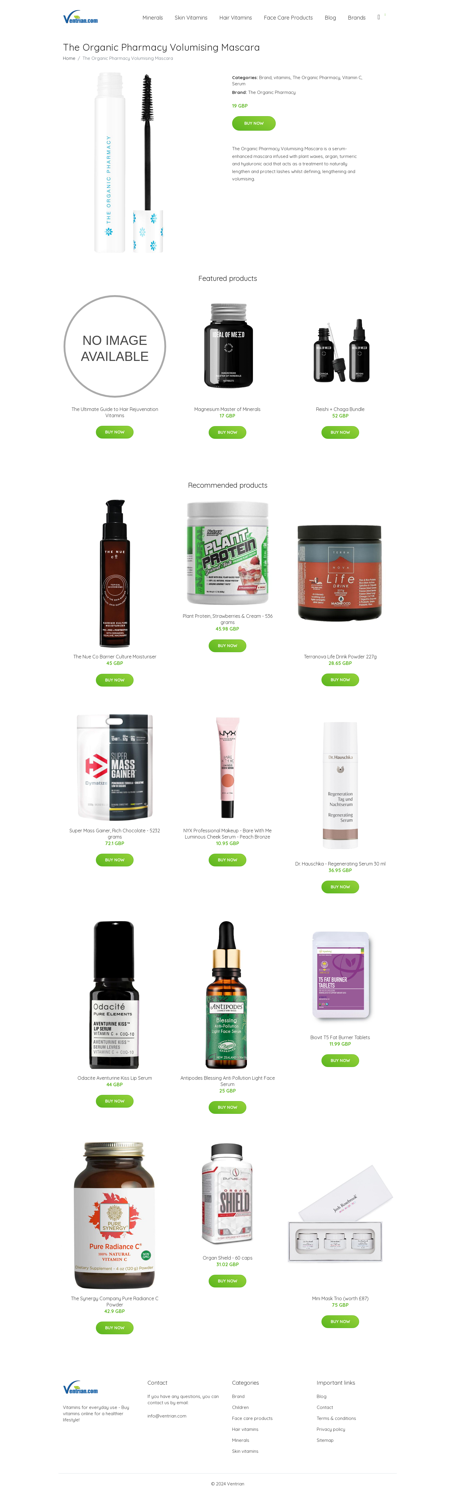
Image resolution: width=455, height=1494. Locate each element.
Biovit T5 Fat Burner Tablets (340, 1037)
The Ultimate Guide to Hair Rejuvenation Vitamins (115, 412)
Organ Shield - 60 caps (228, 1258)
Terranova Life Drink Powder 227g (340, 657)
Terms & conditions (336, 1418)
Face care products (252, 1418)
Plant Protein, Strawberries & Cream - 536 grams (227, 619)
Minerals (152, 17)
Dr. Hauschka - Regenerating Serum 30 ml (340, 864)
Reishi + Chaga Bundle (340, 409)
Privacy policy (331, 1429)
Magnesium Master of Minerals (227, 409)
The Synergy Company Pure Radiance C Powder (114, 1301)
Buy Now (254, 123)
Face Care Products (288, 17)
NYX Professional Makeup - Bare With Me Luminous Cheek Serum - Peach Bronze (227, 834)
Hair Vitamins (235, 17)
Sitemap (325, 1440)
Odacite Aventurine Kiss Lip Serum (114, 1078)
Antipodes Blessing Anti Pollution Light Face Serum (227, 1081)
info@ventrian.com (167, 1416)
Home (69, 58)
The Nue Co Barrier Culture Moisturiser (114, 657)
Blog (330, 17)
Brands (357, 17)
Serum (238, 84)
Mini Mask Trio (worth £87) (340, 1298)
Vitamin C (352, 77)
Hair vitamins (245, 1429)
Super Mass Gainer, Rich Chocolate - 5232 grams (114, 834)
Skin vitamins (245, 1451)
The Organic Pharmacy (316, 77)
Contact (325, 1407)
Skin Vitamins (191, 17)
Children (240, 1407)
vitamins (282, 77)
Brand (265, 77)
